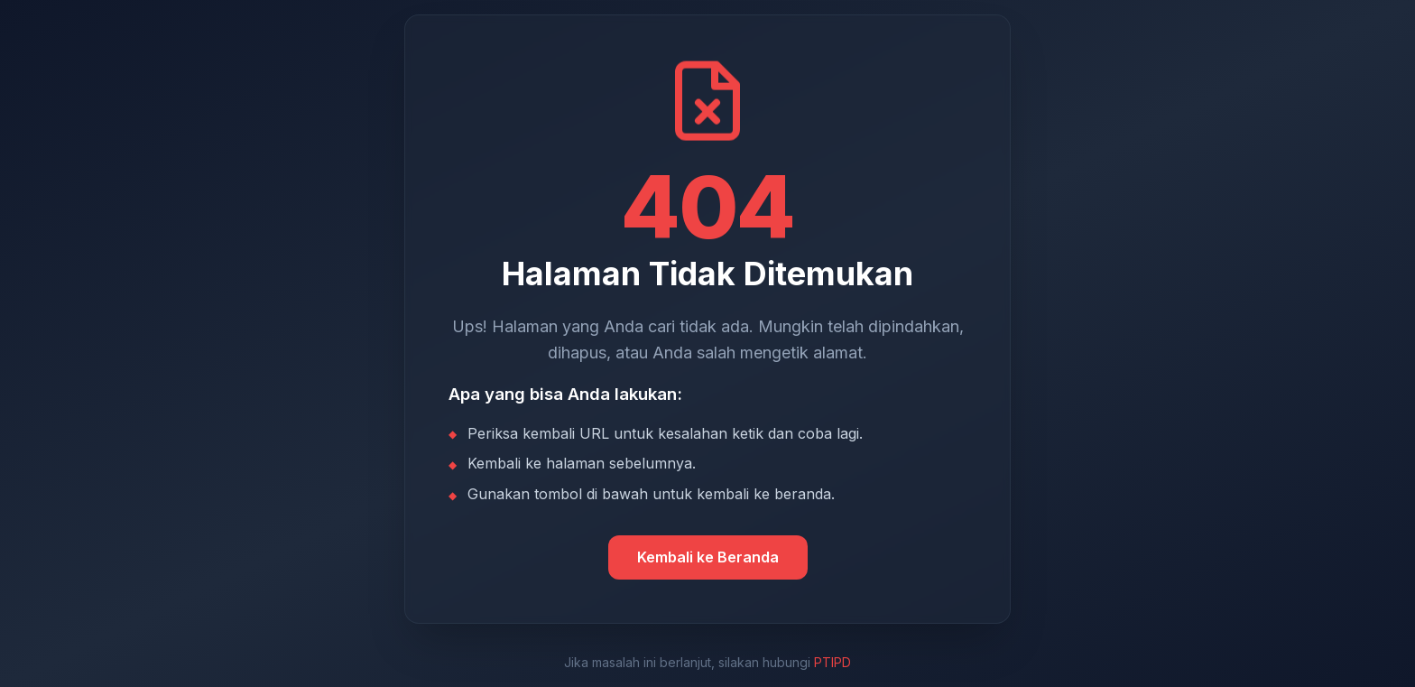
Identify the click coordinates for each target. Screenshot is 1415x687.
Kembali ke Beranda (708, 557)
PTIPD (832, 662)
